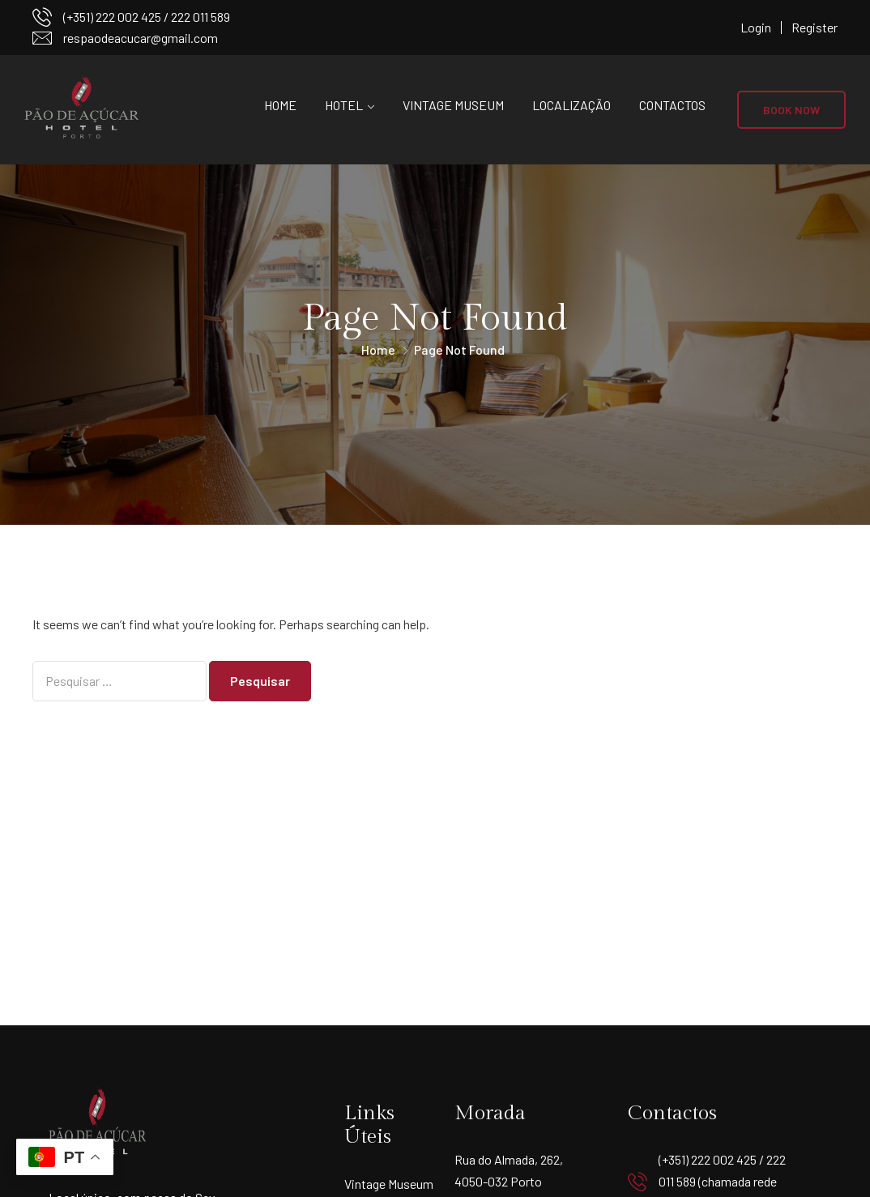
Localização (571, 105)
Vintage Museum (453, 105)
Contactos (672, 105)
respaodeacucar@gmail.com (140, 37)
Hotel (344, 105)
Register (814, 27)
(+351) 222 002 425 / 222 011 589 (146, 16)
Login (755, 27)
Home (280, 105)
